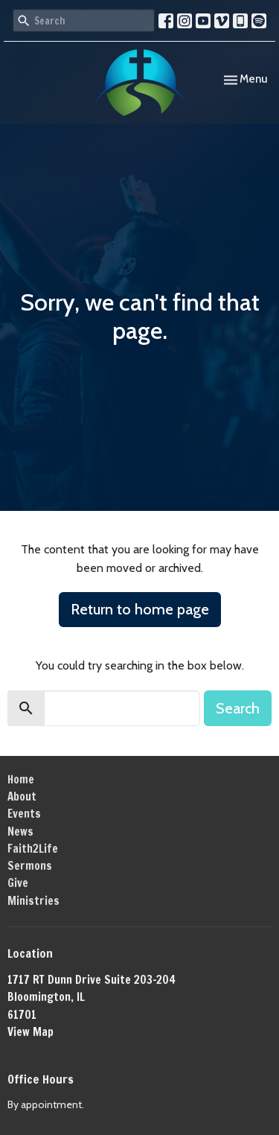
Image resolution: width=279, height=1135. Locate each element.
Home (20, 779)
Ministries (33, 901)
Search (238, 708)
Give (17, 883)
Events (24, 813)
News (20, 831)
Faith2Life (32, 848)
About (21, 796)
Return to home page (140, 609)
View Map (30, 1032)
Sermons (29, 866)
